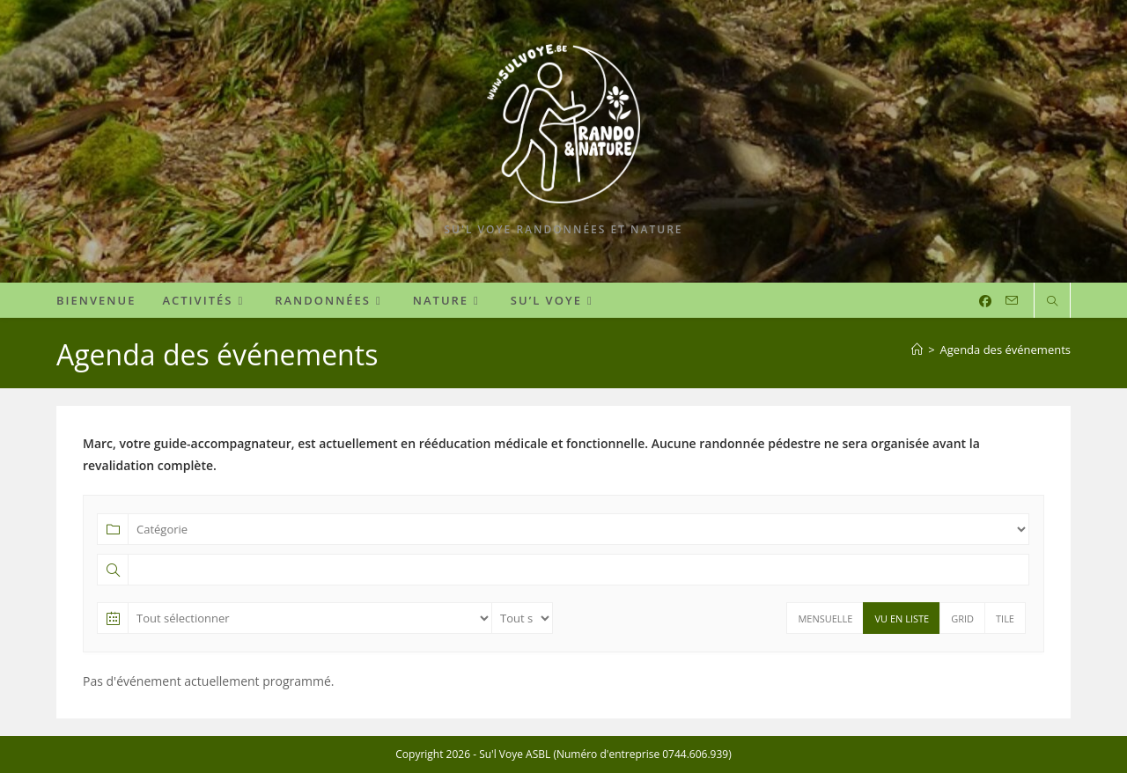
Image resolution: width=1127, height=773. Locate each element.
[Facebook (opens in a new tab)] (985, 301)
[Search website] (1052, 302)
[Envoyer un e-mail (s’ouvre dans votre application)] (1011, 300)
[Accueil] (917, 349)
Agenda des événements (1005, 349)
